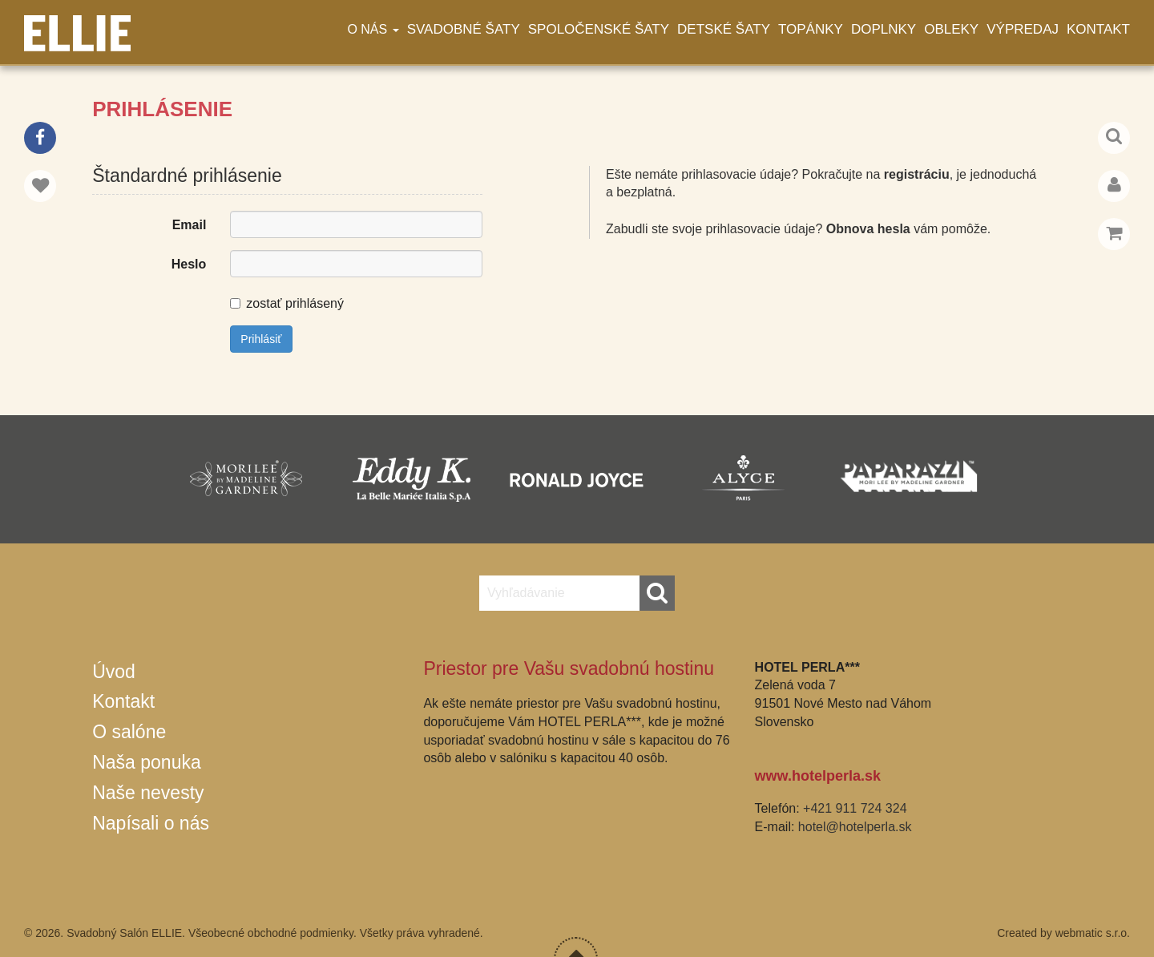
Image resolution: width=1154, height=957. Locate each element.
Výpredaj (1023, 29)
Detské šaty (723, 29)
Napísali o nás (150, 823)
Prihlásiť (260, 339)
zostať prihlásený (287, 303)
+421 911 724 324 (854, 808)
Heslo (189, 264)
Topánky (810, 29)
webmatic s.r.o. (1092, 933)
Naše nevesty (148, 792)
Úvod (113, 671)
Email (189, 225)
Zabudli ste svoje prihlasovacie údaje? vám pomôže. (798, 229)
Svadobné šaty (463, 29)
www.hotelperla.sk (818, 776)
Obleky (951, 29)
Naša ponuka (146, 762)
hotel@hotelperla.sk (855, 827)
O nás (372, 29)
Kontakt (1098, 29)
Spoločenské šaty (598, 29)
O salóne (129, 731)
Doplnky (883, 29)
